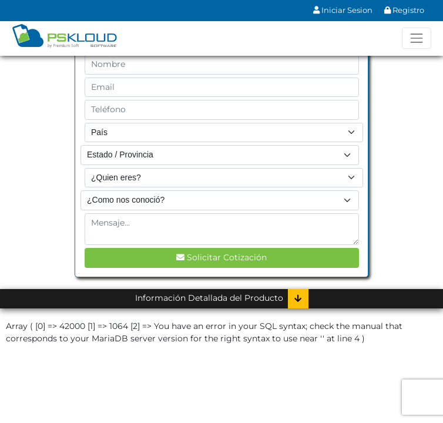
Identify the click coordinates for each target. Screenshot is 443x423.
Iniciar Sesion (342, 10)
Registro (404, 10)
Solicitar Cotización (221, 257)
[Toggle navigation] (416, 38)
